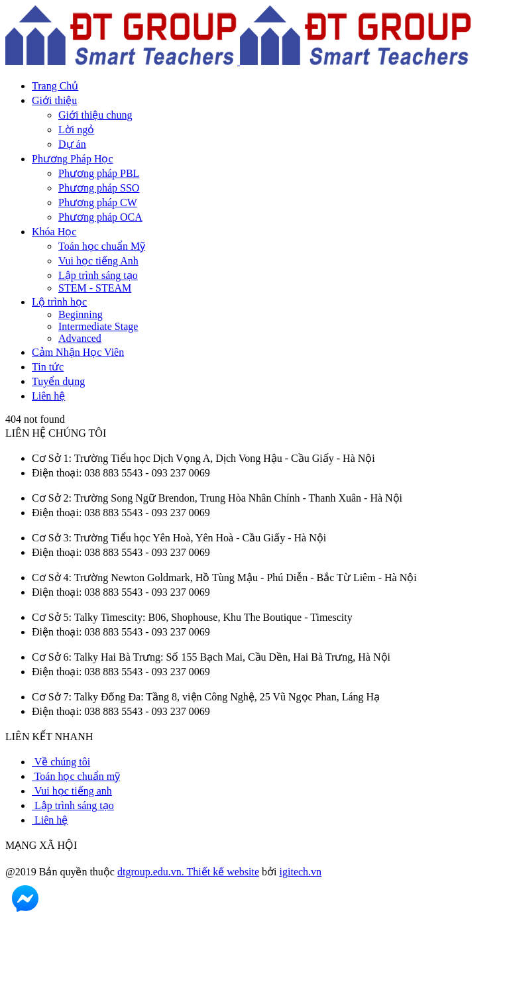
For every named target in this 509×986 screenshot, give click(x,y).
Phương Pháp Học (72, 158)
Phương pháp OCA (100, 217)
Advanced (79, 338)
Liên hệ (48, 396)
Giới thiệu (54, 100)
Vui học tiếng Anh (98, 260)
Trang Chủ (55, 85)
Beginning (80, 314)
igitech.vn (301, 871)
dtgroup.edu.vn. (152, 871)
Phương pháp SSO (98, 187)
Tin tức (48, 366)
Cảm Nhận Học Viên (78, 352)
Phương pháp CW (97, 202)
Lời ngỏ (76, 129)
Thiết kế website (223, 871)
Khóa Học (54, 231)
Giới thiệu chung (95, 115)
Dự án (72, 144)
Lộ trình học (59, 301)
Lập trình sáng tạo (98, 275)
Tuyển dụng (58, 381)
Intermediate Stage (98, 326)
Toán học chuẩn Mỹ (101, 246)
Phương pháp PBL (98, 173)
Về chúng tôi (61, 761)
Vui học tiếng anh (72, 790)
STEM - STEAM (94, 288)
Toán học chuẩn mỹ (76, 776)
